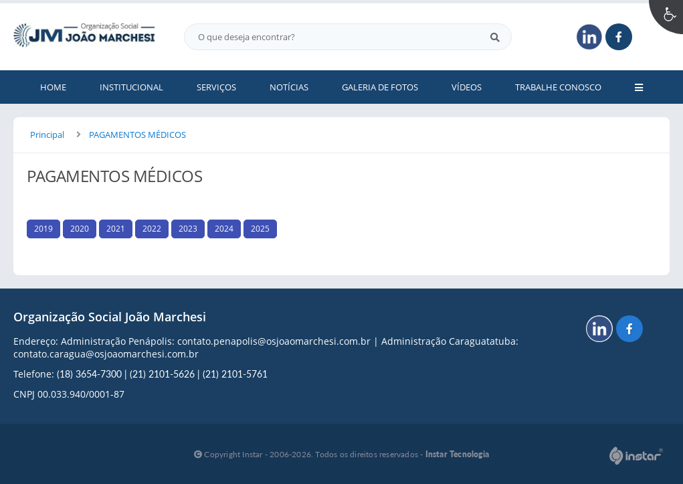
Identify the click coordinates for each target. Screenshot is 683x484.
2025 (260, 228)
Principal (47, 135)
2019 (43, 228)
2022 (151, 228)
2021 (115, 228)
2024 (224, 228)
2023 (188, 228)
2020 (79, 228)
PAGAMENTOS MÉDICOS (137, 135)
